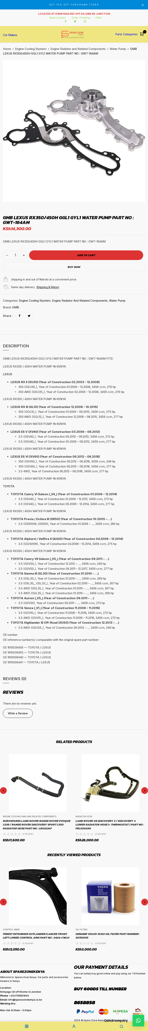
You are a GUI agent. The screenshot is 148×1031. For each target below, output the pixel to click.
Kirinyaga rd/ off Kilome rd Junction (20, 991)
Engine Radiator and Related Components (78, 49)
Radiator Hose (84, 816)
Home (7, 49)
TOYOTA (8, 486)
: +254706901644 (14, 995)
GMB (15, 307)
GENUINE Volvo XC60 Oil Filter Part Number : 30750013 (108, 936)
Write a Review (18, 713)
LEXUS (7, 374)
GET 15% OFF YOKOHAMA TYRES (74, 4)
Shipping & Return (47, 287)
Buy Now (74, 267)
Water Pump (118, 49)
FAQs (99, 17)
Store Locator (57, 17)
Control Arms (11, 929)
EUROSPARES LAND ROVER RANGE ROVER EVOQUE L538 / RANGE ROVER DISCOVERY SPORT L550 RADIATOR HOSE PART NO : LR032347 (36, 824)
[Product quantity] (15, 255)
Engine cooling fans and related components (29, 816)
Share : (8, 316)
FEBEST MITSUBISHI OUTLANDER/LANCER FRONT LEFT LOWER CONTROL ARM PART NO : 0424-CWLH (36, 936)
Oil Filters (81, 929)
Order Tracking (80, 17)
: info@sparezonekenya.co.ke (21, 999)
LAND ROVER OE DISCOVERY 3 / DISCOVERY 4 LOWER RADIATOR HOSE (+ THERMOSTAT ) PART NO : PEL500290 (110, 824)
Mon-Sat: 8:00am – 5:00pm (15, 1010)
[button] (142, 34)
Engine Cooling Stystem (30, 49)
